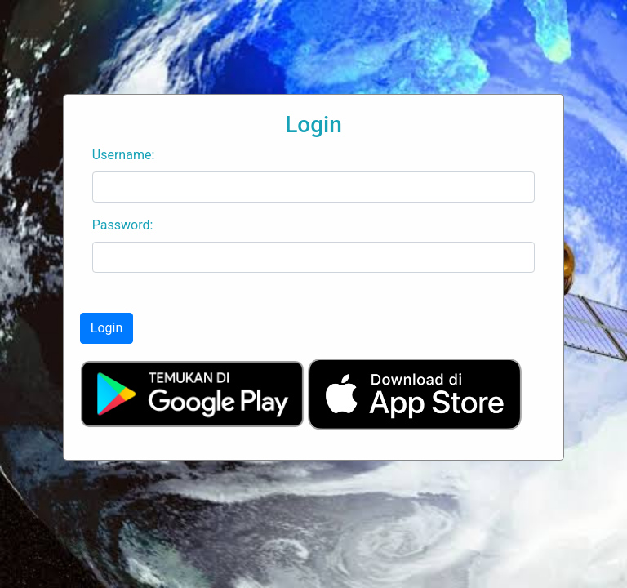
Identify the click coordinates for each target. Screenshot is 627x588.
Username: (123, 155)
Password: (122, 225)
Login (106, 328)
